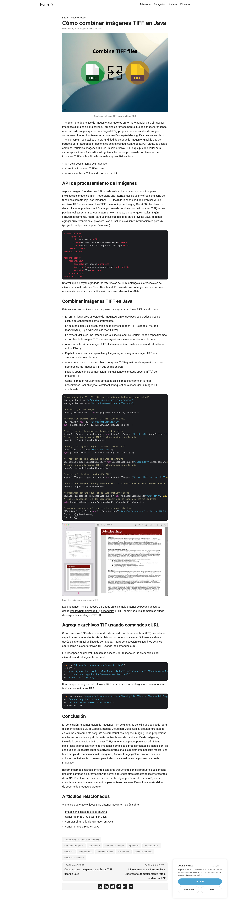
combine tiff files (105, 851)
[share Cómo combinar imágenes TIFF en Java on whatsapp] (125, 887)
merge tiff (68, 851)
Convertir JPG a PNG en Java (82, 826)
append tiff (134, 845)
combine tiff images (114, 845)
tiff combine (123, 851)
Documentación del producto (133, 769)
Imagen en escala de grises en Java (86, 811)
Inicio (65, 17)
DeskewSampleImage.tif (84, 610)
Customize (188, 889)
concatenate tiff (152, 845)
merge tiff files (85, 851)
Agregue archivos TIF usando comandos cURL (92, 173)
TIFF (64, 122)
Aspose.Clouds (78, 17)
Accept (200, 882)
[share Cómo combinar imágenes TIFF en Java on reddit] (112, 887)
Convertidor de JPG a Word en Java (86, 816)
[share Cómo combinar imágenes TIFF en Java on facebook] (118, 887)
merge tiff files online (74, 857)
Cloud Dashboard (103, 287)
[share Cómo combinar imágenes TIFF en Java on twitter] (100, 887)
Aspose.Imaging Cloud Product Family (81, 839)
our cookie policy (194, 875)
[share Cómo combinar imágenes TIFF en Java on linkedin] (106, 887)
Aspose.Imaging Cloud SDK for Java (137, 204)
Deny (211, 889)
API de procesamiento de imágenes (86, 163)
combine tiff (94, 845)
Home (44, 4)
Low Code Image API (73, 845)
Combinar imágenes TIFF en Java (84, 168)
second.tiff (107, 610)
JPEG (112, 131)
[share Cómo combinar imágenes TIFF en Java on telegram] (131, 887)
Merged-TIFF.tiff (91, 615)
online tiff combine (143, 851)
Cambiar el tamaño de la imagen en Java (89, 821)
